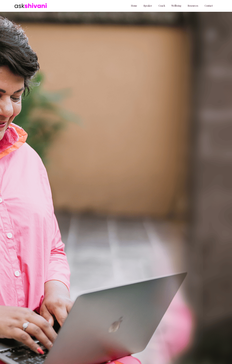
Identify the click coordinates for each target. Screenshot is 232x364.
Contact (209, 5)
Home (134, 5)
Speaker (148, 5)
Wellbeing (176, 5)
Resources (193, 5)
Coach (162, 5)
